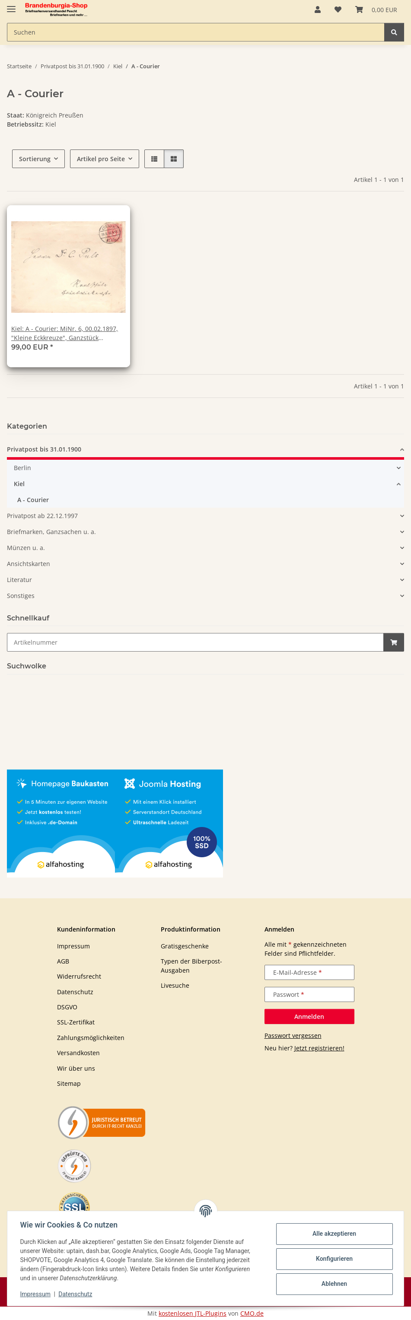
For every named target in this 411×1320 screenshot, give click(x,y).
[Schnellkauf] (195, 642)
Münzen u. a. (26, 548)
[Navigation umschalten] (11, 5)
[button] (318, 9)
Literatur (19, 580)
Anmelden (309, 1016)
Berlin (22, 468)
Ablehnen (333, 1283)
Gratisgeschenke (185, 946)
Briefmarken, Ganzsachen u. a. (51, 532)
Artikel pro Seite (101, 159)
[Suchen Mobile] (196, 32)
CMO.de (252, 1313)
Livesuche (175, 985)
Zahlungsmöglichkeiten (90, 1038)
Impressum (36, 1294)
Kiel (19, 484)
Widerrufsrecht (79, 976)
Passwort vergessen (293, 1035)
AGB (63, 961)
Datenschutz (76, 1294)
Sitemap (69, 1083)
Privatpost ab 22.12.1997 (42, 516)
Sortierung (35, 159)
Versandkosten (78, 1053)
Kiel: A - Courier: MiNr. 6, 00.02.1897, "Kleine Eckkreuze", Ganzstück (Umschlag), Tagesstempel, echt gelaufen (64, 333)
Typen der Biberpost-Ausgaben (191, 965)
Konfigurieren (333, 1258)
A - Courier (33, 500)
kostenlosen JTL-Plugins (192, 1313)
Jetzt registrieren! (319, 1048)
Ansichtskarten (28, 564)
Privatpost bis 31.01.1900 (44, 449)
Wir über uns (76, 1068)
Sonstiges (21, 596)
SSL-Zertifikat (76, 1022)
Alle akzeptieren (333, 1233)
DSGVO (67, 1007)
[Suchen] (394, 32)
